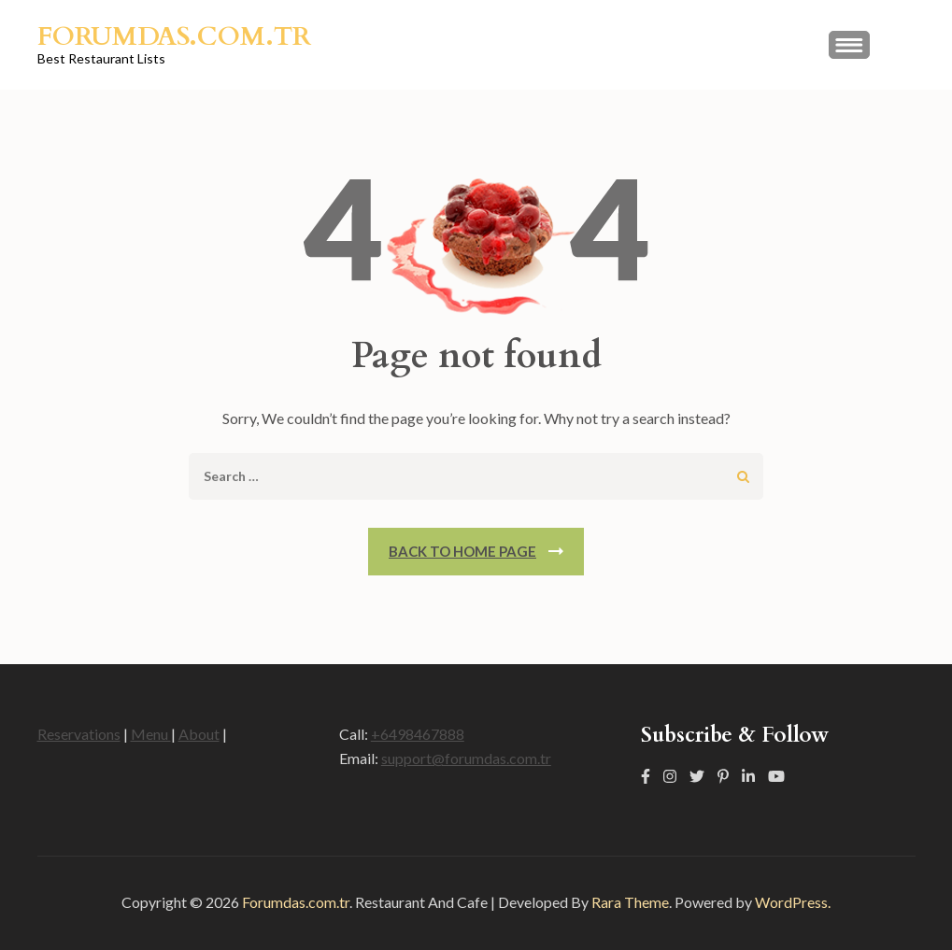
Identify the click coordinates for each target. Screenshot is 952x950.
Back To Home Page (462, 551)
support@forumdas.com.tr (466, 758)
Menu (151, 734)
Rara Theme (630, 902)
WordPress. (793, 902)
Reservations (79, 734)
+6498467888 (417, 734)
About (199, 734)
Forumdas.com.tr (174, 36)
